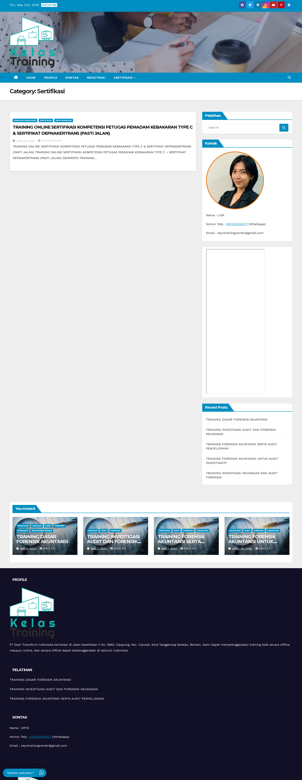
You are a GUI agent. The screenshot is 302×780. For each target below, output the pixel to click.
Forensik (60, 526)
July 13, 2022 (26, 140)
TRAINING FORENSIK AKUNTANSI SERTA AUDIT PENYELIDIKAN (183, 541)
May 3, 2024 (99, 548)
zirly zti (47, 548)
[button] (289, 77)
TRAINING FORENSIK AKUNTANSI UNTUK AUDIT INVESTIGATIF (252, 541)
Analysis (37, 526)
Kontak (72, 77)
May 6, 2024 (28, 548)
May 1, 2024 (170, 548)
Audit (48, 526)
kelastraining (50, 140)
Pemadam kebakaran (25, 120)
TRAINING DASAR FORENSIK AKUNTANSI (237, 419)
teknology (202, 530)
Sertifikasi (123, 77)
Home (31, 77)
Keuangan (23, 530)
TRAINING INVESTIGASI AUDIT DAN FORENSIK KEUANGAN (113, 541)
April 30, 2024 (242, 548)
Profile (50, 77)
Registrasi (96, 77)
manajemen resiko (42, 530)
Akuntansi (23, 526)
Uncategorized (63, 120)
